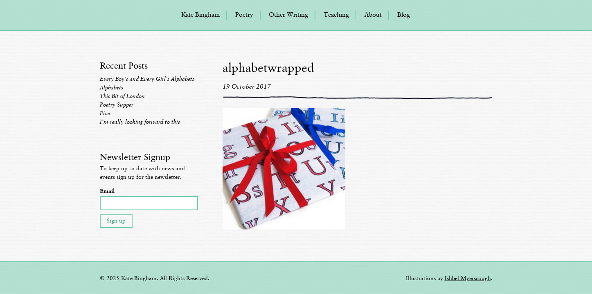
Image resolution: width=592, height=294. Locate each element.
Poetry (244, 15)
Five (105, 113)
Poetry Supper (116, 105)
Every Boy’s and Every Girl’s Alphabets (147, 79)
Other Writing (288, 15)
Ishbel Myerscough (468, 278)
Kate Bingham (200, 15)
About (373, 15)
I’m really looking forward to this (140, 122)
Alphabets (111, 88)
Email (107, 191)
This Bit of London (122, 96)
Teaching (336, 15)
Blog (403, 15)
